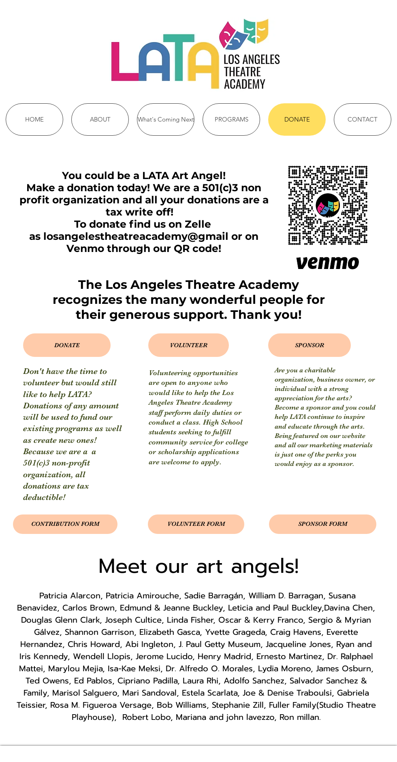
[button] (67, 345)
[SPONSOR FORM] (322, 524)
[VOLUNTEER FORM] (196, 524)
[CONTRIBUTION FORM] (65, 524)
